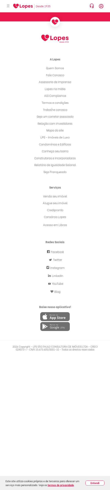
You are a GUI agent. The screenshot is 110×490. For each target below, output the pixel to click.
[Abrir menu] (8, 6)
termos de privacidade (61, 485)
